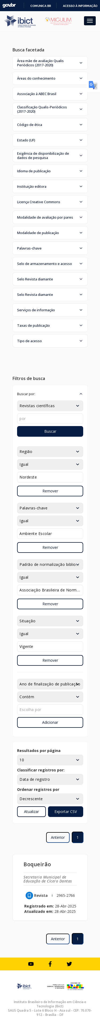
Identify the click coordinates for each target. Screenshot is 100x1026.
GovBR (9, 5)
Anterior (58, 837)
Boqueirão (37, 864)
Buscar (50, 431)
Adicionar (50, 722)
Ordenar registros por (38, 789)
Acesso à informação (80, 6)
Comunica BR (40, 6)
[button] (50, 62)
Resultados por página (39, 750)
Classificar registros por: (41, 769)
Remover (50, 490)
